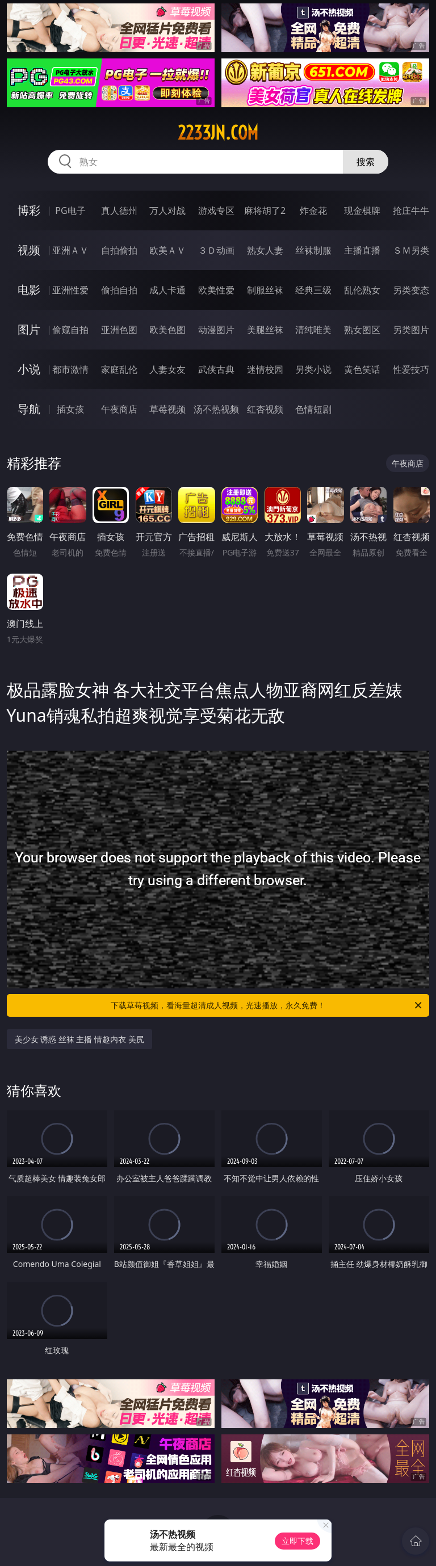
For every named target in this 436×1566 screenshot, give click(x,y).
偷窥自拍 (70, 329)
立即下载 (297, 1540)
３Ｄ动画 (216, 250)
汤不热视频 (216, 409)
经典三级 (313, 290)
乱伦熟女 (362, 290)
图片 (29, 329)
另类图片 (411, 329)
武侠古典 (216, 369)
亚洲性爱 (70, 290)
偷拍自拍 (119, 290)
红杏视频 (265, 409)
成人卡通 (167, 290)
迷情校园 (265, 369)
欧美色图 (167, 329)
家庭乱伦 (119, 369)
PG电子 (70, 210)
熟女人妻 (265, 250)
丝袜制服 (313, 250)
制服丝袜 (265, 290)
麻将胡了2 (265, 210)
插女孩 (70, 409)
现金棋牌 (362, 210)
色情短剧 (313, 409)
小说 (29, 369)
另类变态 (411, 290)
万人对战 (167, 210)
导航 (29, 408)
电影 (29, 289)
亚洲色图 (119, 329)
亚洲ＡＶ (70, 250)
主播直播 (362, 250)
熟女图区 (362, 329)
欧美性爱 (216, 290)
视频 (29, 250)
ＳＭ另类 (411, 250)
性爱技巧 (411, 369)
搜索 (366, 161)
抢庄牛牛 (411, 210)
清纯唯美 (313, 329)
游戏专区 (216, 210)
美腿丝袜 (265, 329)
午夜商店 (119, 409)
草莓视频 (167, 409)
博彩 (29, 210)
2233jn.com (218, 132)
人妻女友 (167, 369)
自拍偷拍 (119, 250)
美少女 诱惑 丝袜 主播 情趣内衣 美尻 (79, 1039)
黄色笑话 (362, 369)
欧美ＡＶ (167, 250)
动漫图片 (216, 329)
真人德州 (119, 210)
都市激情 (70, 369)
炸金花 (313, 210)
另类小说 (313, 369)
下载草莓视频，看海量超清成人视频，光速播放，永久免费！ (267, 1005)
